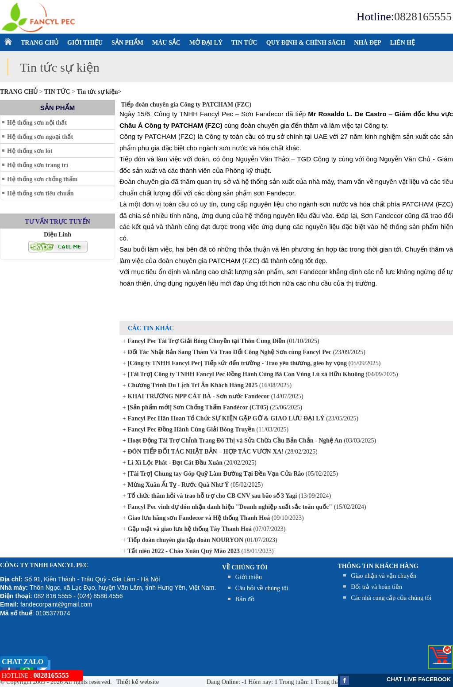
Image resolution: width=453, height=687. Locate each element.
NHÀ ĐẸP (367, 42)
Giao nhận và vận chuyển (383, 575)
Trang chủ (19, 91)
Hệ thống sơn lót (29, 151)
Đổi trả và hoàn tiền (376, 587)
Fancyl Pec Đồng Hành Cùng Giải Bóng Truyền (190, 429)
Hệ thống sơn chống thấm (42, 179)
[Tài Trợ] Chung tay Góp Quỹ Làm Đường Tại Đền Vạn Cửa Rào (215, 473)
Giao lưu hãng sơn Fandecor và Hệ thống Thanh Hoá (198, 518)
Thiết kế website (137, 682)
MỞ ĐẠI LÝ (206, 42)
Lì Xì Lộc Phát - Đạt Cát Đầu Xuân (174, 462)
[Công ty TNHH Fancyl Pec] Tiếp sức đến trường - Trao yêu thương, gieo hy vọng (236, 363)
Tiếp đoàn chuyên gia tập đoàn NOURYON (184, 540)
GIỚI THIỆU (85, 42)
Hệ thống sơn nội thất (37, 122)
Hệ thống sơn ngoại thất (40, 137)
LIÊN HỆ (402, 42)
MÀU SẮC (166, 42)
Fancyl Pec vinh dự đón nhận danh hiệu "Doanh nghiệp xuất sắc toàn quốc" (229, 507)
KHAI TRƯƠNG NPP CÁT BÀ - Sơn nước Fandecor (197, 396)
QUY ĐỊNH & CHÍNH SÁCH (306, 42)
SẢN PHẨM (127, 42)
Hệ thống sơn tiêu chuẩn (40, 193)
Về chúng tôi (245, 567)
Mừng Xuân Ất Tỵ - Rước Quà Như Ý (177, 484)
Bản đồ (244, 599)
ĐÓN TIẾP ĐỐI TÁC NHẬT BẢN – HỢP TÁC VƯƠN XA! (205, 451)
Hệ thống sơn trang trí (37, 165)
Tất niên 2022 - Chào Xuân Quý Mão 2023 (183, 551)
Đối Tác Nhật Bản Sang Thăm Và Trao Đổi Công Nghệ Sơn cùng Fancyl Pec (228, 352)
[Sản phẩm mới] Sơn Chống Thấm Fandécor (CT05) (197, 407)
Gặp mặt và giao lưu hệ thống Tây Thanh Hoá (189, 529)
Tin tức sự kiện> (99, 91)
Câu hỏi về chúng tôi (261, 588)
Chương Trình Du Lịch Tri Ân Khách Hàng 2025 (192, 385)
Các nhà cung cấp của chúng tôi (391, 598)
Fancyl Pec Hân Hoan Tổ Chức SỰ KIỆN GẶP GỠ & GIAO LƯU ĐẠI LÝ (225, 418)
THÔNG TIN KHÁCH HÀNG (378, 566)
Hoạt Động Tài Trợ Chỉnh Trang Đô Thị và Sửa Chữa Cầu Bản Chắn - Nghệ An (234, 440)
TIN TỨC (244, 42)
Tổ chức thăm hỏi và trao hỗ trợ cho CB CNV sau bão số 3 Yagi (211, 495)
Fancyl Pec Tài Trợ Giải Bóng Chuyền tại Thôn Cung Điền (205, 341)
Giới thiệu (248, 577)
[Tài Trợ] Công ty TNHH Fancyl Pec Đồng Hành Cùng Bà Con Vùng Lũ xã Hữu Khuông (245, 374)
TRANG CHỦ (39, 42)
